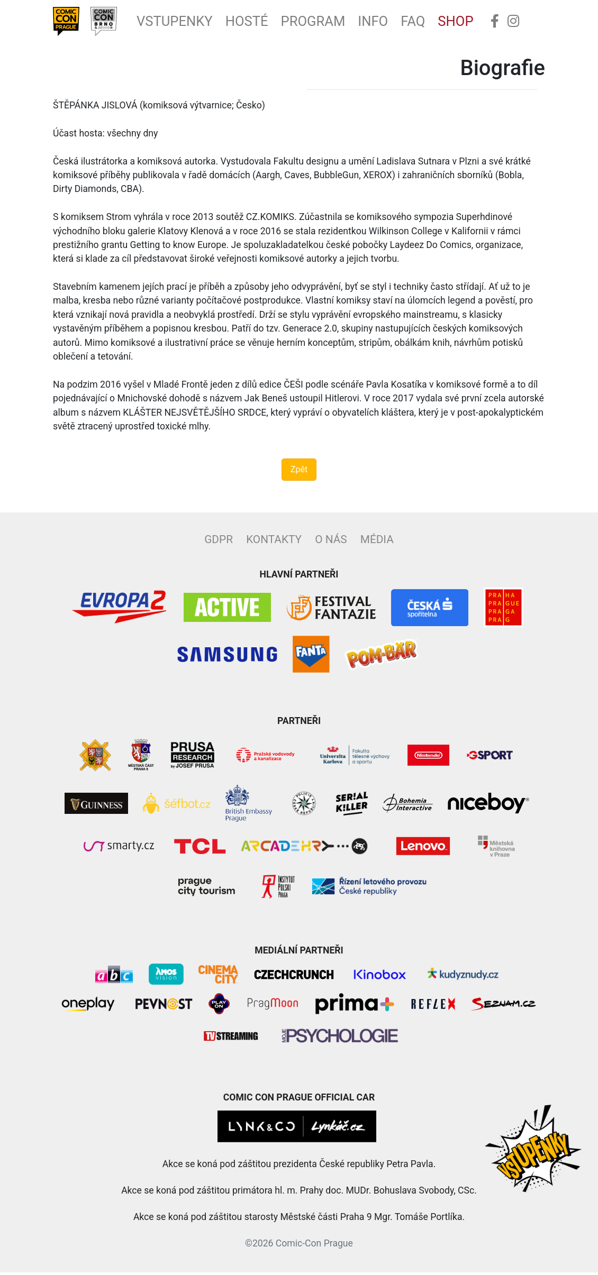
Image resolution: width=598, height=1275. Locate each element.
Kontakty (274, 542)
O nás (331, 542)
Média (377, 542)
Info (390, 22)
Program (327, 22)
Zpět (299, 472)
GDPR (218, 542)
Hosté (257, 22)
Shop (476, 22)
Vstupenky (181, 22)
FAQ (432, 22)
